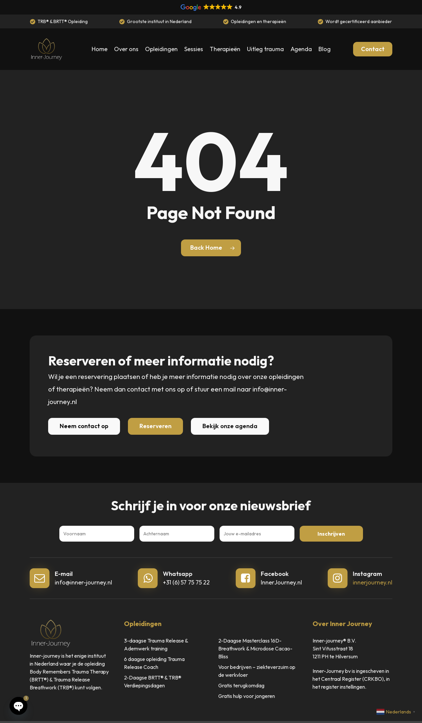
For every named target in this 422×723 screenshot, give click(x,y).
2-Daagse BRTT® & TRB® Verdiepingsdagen (152, 681)
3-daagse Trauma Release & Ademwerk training (156, 644)
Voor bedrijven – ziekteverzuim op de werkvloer (256, 671)
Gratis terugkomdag (241, 685)
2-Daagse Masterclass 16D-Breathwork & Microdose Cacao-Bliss (255, 648)
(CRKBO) (373, 679)
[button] (84, 426)
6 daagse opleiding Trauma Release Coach (154, 663)
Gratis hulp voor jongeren (246, 696)
